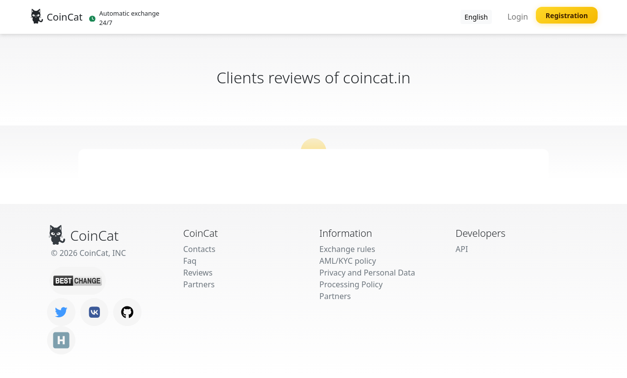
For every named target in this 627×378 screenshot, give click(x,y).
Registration (567, 15)
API (462, 249)
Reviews (198, 272)
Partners (199, 284)
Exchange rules (347, 249)
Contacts (199, 249)
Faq (189, 260)
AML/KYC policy (347, 260)
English (476, 17)
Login (517, 16)
